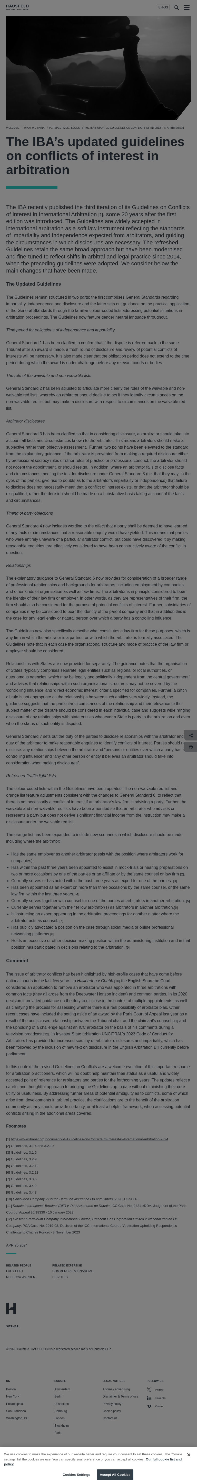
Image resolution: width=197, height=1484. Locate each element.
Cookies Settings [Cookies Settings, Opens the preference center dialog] (76, 1479)
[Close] (188, 1459)
